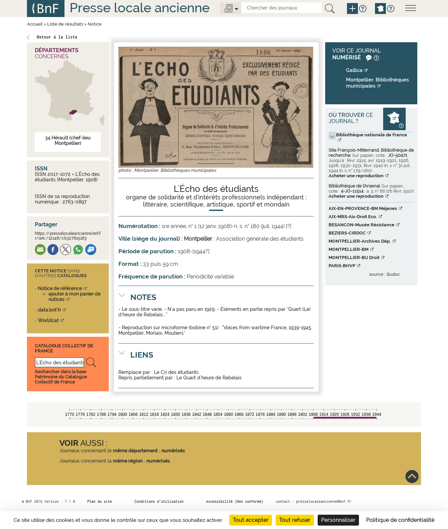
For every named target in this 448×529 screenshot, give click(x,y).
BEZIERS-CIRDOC (347, 233)
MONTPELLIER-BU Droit (354, 257)
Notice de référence (60, 288)
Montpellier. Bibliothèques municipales (377, 83)
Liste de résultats (65, 24)
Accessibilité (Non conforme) (234, 501)
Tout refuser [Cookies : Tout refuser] (294, 520)
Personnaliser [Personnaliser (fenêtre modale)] (338, 520)
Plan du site (99, 501)
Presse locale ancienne (139, 7)
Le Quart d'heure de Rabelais (209, 377)
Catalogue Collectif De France (64, 348)
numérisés (173, 450)
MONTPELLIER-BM (348, 249)
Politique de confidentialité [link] (400, 520)
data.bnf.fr (49, 310)
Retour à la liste (57, 37)
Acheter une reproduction (356, 175)
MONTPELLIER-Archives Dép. (360, 241)
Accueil (35, 24)
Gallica (354, 70)
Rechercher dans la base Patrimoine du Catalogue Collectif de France (61, 376)
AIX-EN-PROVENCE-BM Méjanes (363, 208)
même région (128, 461)
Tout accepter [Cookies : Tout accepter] (251, 520)
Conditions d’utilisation (159, 501)
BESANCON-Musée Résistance (361, 224)
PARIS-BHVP (342, 265)
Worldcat (48, 320)
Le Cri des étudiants (176, 372)
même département (135, 450)
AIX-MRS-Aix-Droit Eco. (353, 216)
